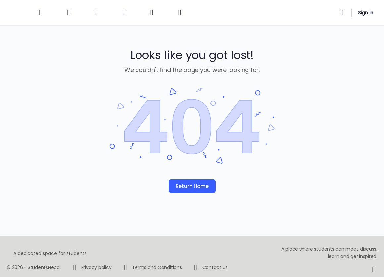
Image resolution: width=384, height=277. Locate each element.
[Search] (342, 13)
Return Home (192, 186)
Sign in (365, 12)
